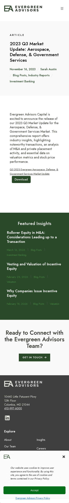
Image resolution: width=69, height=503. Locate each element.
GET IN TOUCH (32, 357)
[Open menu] (62, 8)
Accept (34, 490)
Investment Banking (22, 81)
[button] (64, 456)
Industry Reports (38, 75)
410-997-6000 (13, 408)
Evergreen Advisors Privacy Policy (33, 498)
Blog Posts (19, 75)
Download (21, 179)
